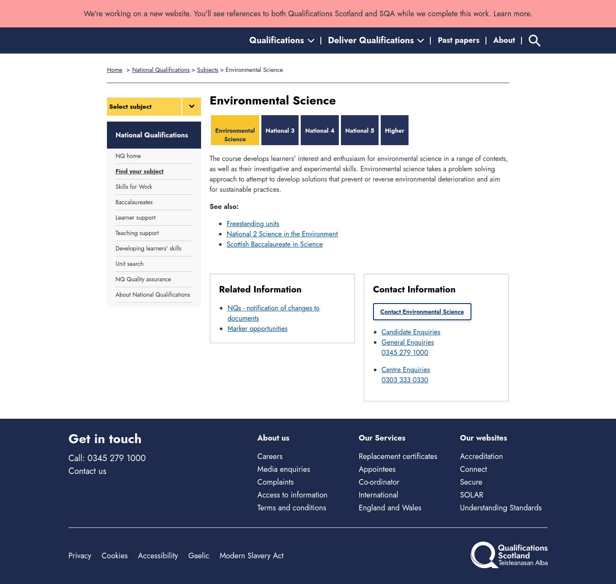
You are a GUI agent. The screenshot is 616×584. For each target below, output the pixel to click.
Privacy (79, 555)
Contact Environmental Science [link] (422, 311)
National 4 (320, 130)
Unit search (130, 263)
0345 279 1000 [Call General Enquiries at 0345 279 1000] (405, 353)
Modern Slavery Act (251, 555)
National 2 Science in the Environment (282, 234)
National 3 (280, 130)
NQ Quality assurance (143, 279)
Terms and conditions (292, 507)
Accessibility (158, 555)
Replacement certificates (397, 456)
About (504, 40)
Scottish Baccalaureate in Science (275, 244)
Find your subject (139, 171)
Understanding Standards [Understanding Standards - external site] (501, 507)
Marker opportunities (257, 329)
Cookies (114, 555)
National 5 (359, 130)
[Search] (535, 40)
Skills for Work (134, 186)
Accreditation (481, 456)
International (378, 495)
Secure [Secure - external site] (471, 482)
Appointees (376, 469)
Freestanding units (253, 224)
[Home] (106, 40)
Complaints (276, 482)
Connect (473, 469)
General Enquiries (408, 342)
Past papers (459, 40)
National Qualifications (161, 70)
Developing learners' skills (148, 248)
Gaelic (198, 555)
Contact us (87, 471)
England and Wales (389, 507)
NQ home (128, 156)
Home (114, 70)
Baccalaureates (134, 202)
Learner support (135, 217)
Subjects (207, 70)
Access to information (293, 495)
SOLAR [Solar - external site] (471, 495)
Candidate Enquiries (411, 332)
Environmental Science (235, 134)
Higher (394, 130)
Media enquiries (284, 469)
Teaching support (137, 233)
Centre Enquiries (406, 370)
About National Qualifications (153, 294)
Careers (270, 456)
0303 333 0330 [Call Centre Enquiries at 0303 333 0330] (405, 380)
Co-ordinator (378, 482)
